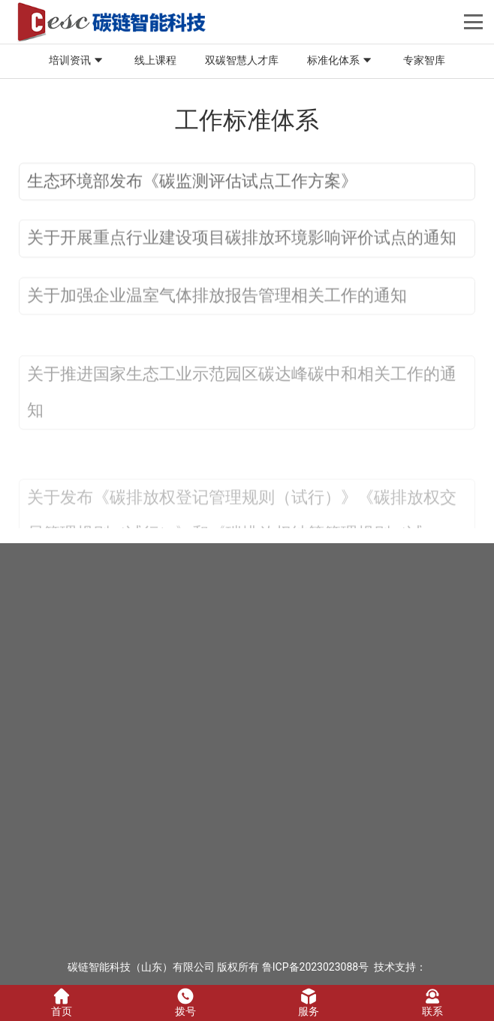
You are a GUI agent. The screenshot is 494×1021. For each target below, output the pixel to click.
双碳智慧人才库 (242, 60)
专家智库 (424, 60)
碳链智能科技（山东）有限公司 (141, 967)
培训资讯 (77, 61)
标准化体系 (341, 61)
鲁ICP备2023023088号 (315, 967)
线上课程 (155, 60)
